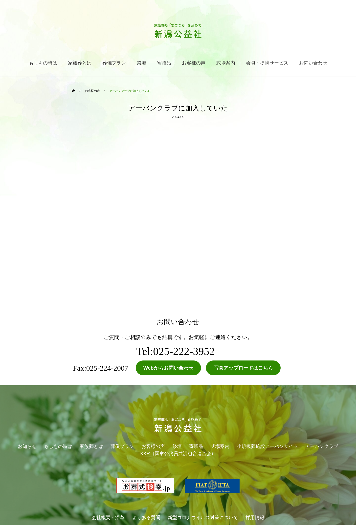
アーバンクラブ (321, 446)
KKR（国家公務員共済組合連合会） (178, 453)
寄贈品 (164, 62)
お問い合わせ (313, 62)
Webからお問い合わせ (168, 368)
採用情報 (254, 517)
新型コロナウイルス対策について (203, 517)
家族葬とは (79, 62)
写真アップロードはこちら (243, 368)
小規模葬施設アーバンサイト (267, 446)
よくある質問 (146, 517)
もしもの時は (43, 62)
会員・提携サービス (267, 62)
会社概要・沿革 (108, 517)
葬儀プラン (114, 62)
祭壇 (141, 62)
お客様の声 (193, 62)
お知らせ (27, 446)
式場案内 (225, 62)
